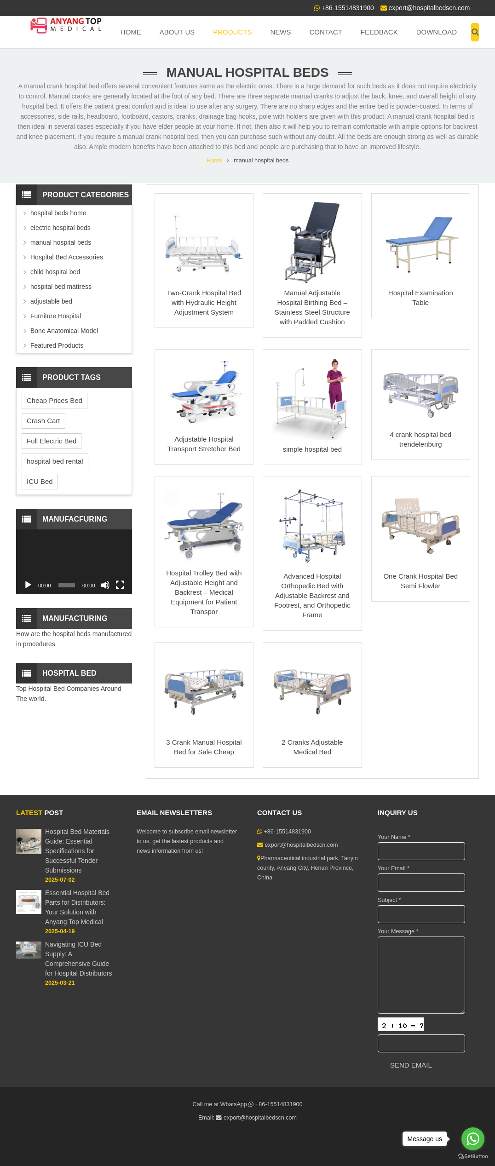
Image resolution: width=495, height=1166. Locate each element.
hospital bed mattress (61, 286)
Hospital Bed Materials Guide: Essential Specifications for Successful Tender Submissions (77, 851)
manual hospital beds (60, 242)
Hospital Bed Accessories (66, 257)
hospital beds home (58, 213)
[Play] (28, 585)
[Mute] (105, 585)
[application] (74, 561)
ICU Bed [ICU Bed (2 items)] (40, 481)
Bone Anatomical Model (64, 330)
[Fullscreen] (120, 585)
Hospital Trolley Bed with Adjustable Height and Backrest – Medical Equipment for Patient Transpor (204, 592)
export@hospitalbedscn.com (429, 7)
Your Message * (398, 931)
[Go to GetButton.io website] (473, 1157)
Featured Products (56, 345)
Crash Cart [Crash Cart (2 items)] (43, 421)
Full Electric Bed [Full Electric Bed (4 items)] (51, 441)
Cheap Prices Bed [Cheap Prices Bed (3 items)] (54, 400)
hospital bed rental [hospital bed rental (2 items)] (55, 461)
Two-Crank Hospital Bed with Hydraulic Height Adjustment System (204, 302)
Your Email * (393, 868)
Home (214, 160)
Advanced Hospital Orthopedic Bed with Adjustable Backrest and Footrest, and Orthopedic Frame (312, 595)
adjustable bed (51, 301)
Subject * (389, 900)
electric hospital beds (60, 227)
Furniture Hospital (55, 316)
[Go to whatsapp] (472, 1138)
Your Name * (394, 837)
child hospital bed (55, 272)
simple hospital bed (312, 449)
